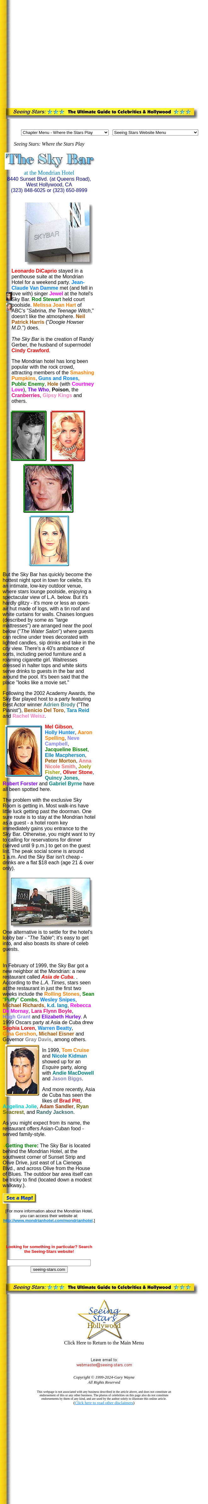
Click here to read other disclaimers (104, 1402)
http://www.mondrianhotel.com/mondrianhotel (48, 1220)
